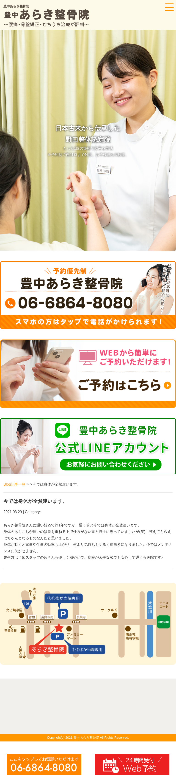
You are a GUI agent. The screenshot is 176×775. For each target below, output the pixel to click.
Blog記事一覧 (14, 484)
